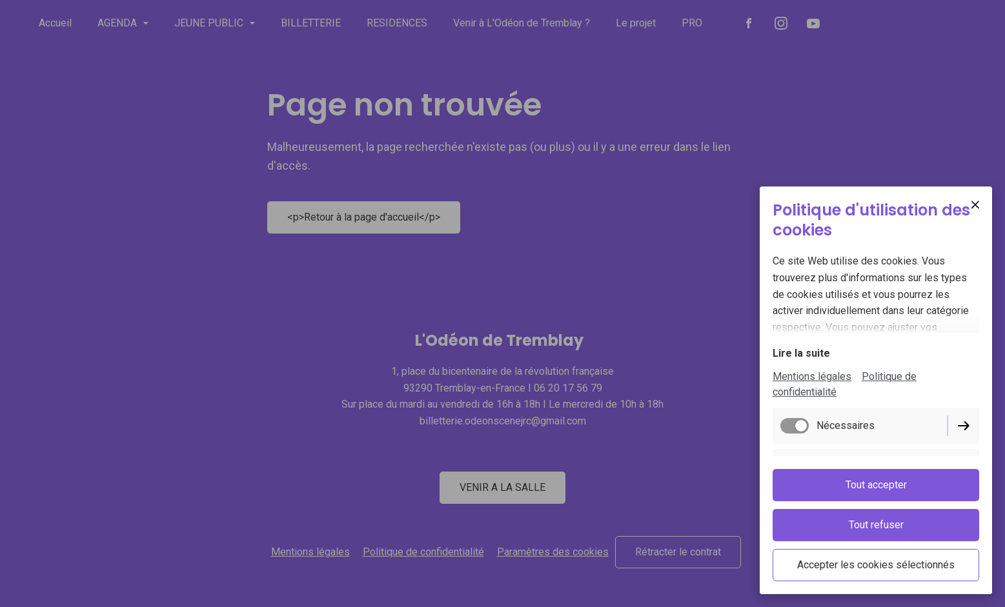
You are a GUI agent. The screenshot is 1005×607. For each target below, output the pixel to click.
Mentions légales (812, 376)
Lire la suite (801, 353)
